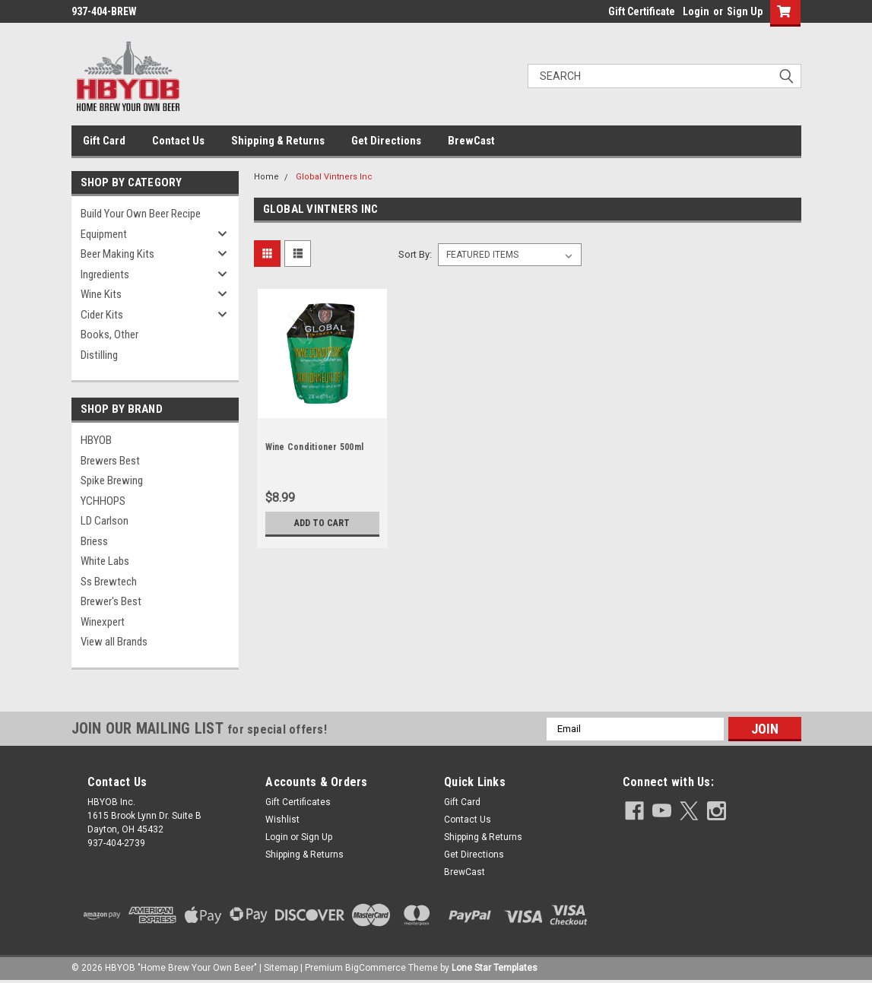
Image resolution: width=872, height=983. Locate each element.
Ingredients (105, 274)
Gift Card (104, 140)
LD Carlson (104, 521)
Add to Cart (322, 523)
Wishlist (282, 819)
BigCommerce (375, 967)
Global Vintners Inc (334, 177)
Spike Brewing (112, 480)
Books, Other (109, 334)
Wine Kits (101, 294)
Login (696, 11)
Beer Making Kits (117, 254)
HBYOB (96, 440)
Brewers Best (110, 461)
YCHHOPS (103, 501)
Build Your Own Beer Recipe (141, 213)
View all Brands (114, 641)
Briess (94, 541)
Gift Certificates (298, 802)
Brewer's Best (111, 601)
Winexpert (103, 622)
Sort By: (415, 254)
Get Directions (386, 140)
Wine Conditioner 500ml (314, 447)
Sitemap (281, 967)
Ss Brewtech (109, 581)
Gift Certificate (641, 11)
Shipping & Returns (278, 140)
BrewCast (471, 140)
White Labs (105, 561)
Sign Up (745, 11)
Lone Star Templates (494, 967)
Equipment (104, 234)
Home (266, 177)
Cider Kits (102, 315)
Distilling (99, 355)
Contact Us (178, 140)
